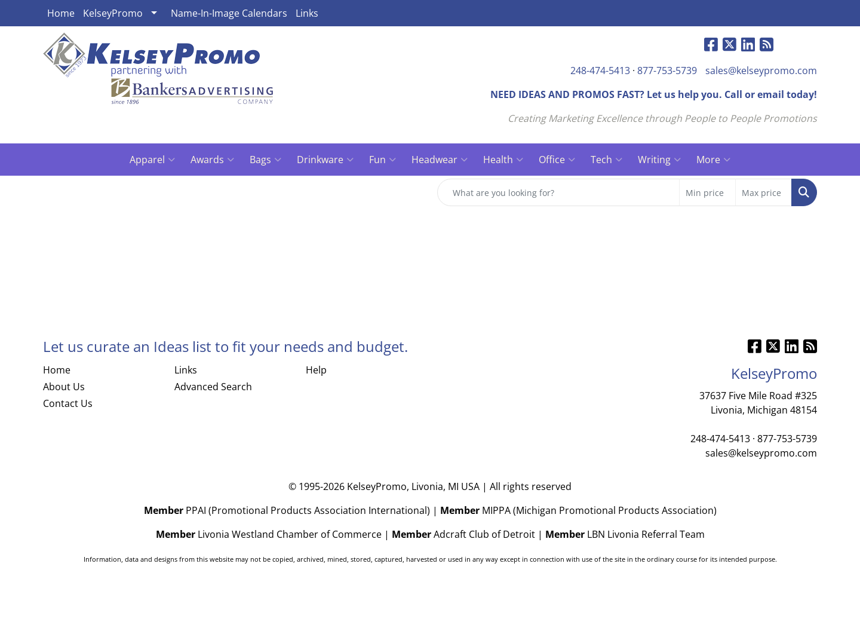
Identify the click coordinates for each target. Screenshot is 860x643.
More (713, 159)
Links (307, 13)
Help (316, 369)
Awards (212, 159)
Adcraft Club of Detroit (484, 534)
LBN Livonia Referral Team (646, 534)
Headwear (439, 159)
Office (557, 159)
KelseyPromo (113, 13)
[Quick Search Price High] (763, 192)
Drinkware (325, 159)
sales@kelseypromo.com (761, 70)
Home (61, 13)
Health (503, 159)
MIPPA (496, 510)
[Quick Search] (558, 192)
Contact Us (68, 403)
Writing (659, 159)
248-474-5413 (600, 70)
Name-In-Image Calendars (229, 13)
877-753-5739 (667, 70)
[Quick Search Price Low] (707, 192)
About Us (64, 386)
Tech (606, 159)
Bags (265, 159)
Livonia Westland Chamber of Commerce (290, 534)
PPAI (196, 510)
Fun (382, 159)
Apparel (152, 159)
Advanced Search (213, 386)
